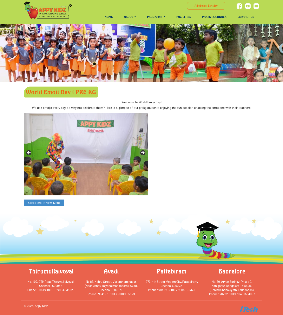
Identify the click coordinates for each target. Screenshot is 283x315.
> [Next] (142, 153)
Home (109, 17)
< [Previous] (29, 153)
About (130, 17)
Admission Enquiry (206, 5)
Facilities (183, 17)
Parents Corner (214, 17)
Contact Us (246, 17)
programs (156, 17)
